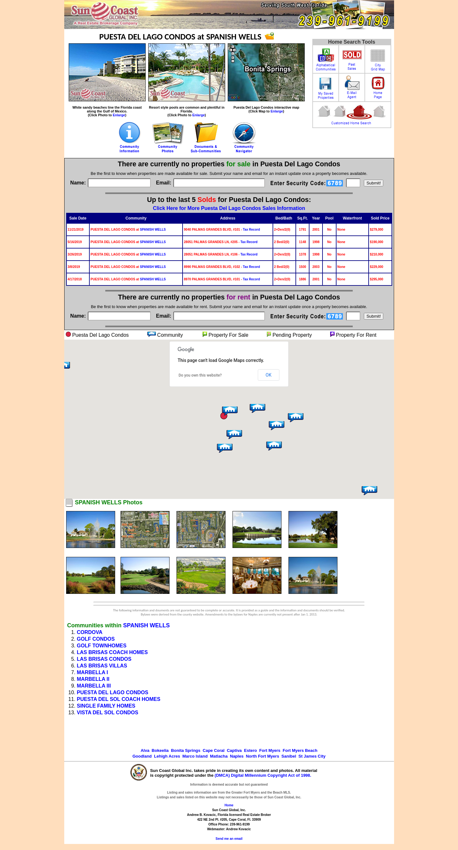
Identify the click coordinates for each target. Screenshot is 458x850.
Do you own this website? (200, 375)
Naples (237, 756)
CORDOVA (90, 632)
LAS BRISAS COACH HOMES (112, 652)
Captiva (234, 750)
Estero (250, 750)
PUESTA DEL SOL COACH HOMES (119, 699)
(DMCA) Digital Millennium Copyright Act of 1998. (263, 775)
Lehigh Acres (167, 756)
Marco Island (194, 756)
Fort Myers (269, 750)
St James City (311, 756)
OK (268, 375)
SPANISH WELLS (153, 229)
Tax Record (251, 229)
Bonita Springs (185, 750)
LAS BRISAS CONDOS (104, 659)
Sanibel (288, 756)
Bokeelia (160, 750)
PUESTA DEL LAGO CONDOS (113, 692)
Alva (145, 750)
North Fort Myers (262, 756)
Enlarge (119, 115)
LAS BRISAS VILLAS (102, 665)
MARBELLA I (92, 672)
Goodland (142, 756)
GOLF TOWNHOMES (102, 645)
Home (229, 805)
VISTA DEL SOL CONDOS (107, 712)
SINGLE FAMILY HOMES (106, 706)
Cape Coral (214, 750)
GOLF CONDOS (96, 639)
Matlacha (219, 756)
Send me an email (229, 838)
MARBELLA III (94, 685)
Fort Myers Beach (300, 750)
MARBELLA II (93, 679)
